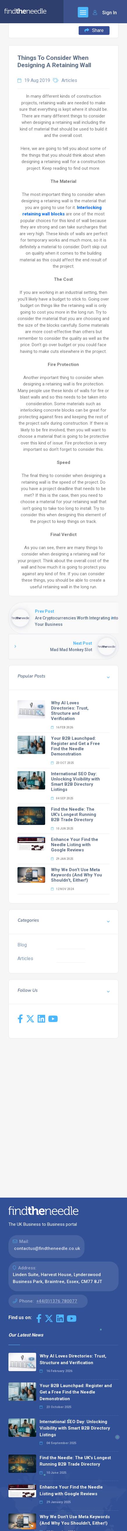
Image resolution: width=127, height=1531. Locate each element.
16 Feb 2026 (62, 727)
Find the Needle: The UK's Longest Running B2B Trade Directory (73, 814)
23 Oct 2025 (62, 762)
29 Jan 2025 (62, 858)
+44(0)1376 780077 (56, 1301)
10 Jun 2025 (62, 828)
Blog (22, 945)
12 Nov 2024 (62, 889)
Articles (69, 80)
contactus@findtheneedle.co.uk (47, 1248)
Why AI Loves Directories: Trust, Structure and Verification (70, 710)
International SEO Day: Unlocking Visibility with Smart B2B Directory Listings (75, 781)
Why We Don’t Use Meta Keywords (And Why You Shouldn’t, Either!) (76, 875)
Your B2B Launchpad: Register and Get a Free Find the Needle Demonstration (75, 746)
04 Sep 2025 (62, 798)
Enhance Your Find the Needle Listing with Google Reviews (74, 845)
